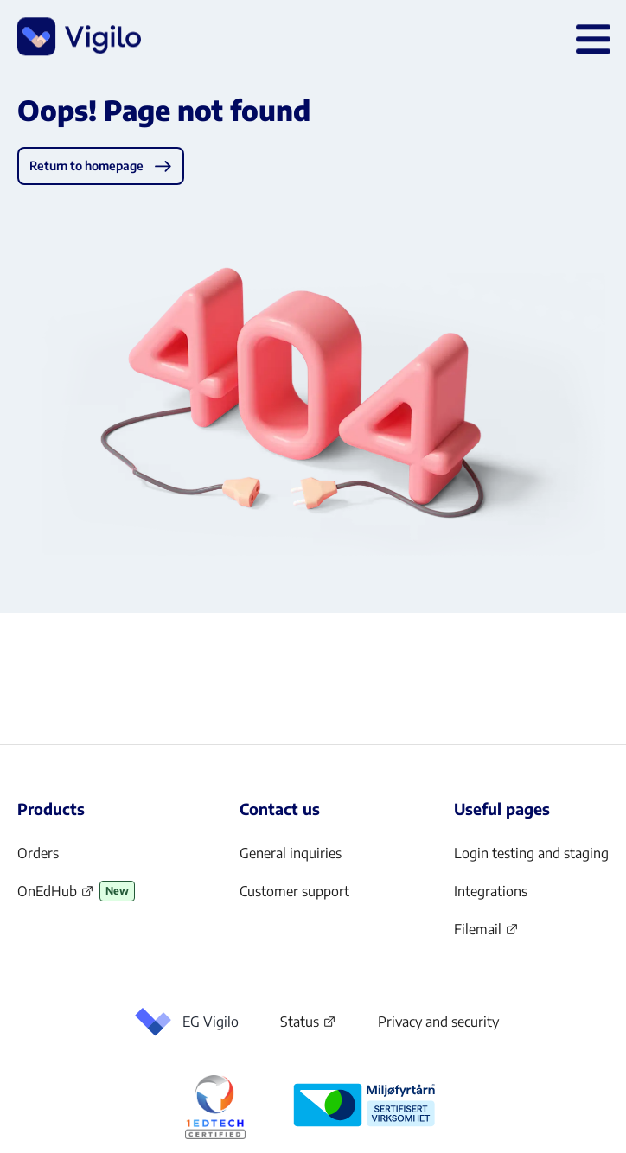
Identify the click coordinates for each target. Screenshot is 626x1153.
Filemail (486, 934)
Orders (38, 853)
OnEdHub (55, 896)
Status (308, 1025)
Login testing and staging (531, 853)
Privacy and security (438, 1021)
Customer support (294, 891)
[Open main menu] (590, 39)
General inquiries (291, 853)
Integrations (490, 891)
